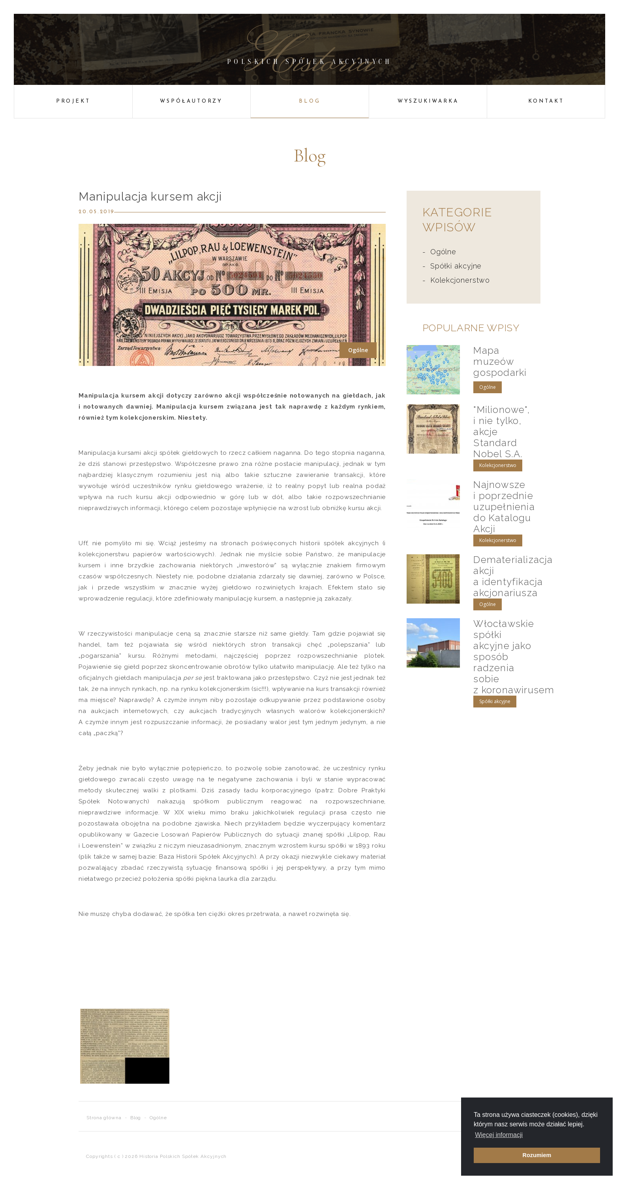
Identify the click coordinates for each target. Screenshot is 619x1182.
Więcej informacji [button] (499, 1134)
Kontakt (546, 101)
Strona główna (104, 1117)
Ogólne (443, 252)
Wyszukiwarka (428, 101)
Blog (310, 101)
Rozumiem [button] (537, 1155)
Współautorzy (191, 101)
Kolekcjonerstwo (460, 280)
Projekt (73, 101)
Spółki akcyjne (456, 266)
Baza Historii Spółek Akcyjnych (206, 856)
